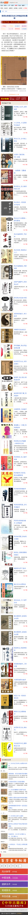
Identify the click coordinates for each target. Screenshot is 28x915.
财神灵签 (17, 28)
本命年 (6, 8)
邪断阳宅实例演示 (20, 329)
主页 (3, 11)
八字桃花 (10, 26)
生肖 (16, 5)
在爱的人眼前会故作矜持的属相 (17, 797)
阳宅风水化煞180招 (20, 298)
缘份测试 (24, 26)
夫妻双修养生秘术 (20, 680)
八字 (9, 5)
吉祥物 (15, 8)
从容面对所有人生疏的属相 (16, 781)
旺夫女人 (3, 28)
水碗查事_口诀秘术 (20, 409)
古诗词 (20, 8)
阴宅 (5, 5)
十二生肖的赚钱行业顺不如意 (17, 789)
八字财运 (3, 26)
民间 (2, 8)
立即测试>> (20, 913)
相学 (12, 5)
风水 (2, 5)
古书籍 (25, 8)
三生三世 (10, 28)
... (20, 866)
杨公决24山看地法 (20, 584)
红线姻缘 (24, 28)
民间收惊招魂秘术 (20, 489)
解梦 (23, 5)
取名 (20, 5)
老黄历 (11, 8)
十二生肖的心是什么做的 (15, 816)
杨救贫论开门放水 (20, 568)
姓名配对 (17, 26)
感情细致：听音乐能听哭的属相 (17, 773)
